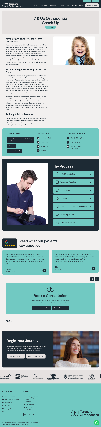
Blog (68, 5)
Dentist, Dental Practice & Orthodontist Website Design (16, 424)
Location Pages (36, 422)
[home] (12, 5)
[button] (36, 5)
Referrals (74, 5)
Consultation (92, 5)
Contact (81, 5)
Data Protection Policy (24, 422)
